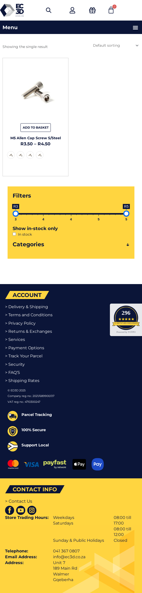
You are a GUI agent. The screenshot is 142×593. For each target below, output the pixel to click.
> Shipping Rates (22, 380)
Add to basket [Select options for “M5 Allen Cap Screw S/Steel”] (36, 127)
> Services (15, 339)
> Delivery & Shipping (26, 306)
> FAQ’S (12, 372)
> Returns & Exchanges (28, 331)
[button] (135, 27)
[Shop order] (115, 45)
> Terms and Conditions (29, 314)
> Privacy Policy (20, 323)
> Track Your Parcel (23, 356)
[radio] (11, 155)
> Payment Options (24, 347)
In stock (25, 234)
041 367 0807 (66, 551)
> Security (15, 364)
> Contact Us (18, 501)
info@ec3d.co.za (69, 556)
